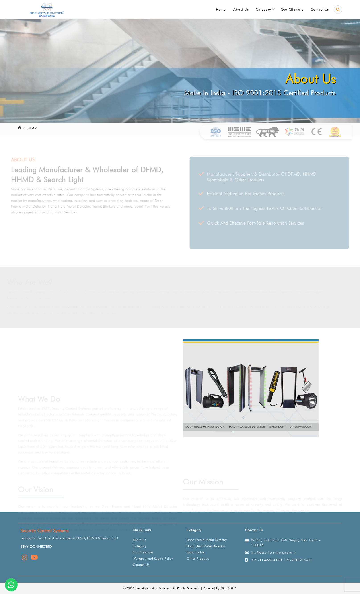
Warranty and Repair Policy (153, 559)
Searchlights (195, 552)
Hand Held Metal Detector (206, 546)
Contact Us (141, 565)
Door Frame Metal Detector (207, 540)
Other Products (198, 559)
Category (139, 546)
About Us (139, 540)
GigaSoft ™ (228, 588)
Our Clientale (143, 552)
